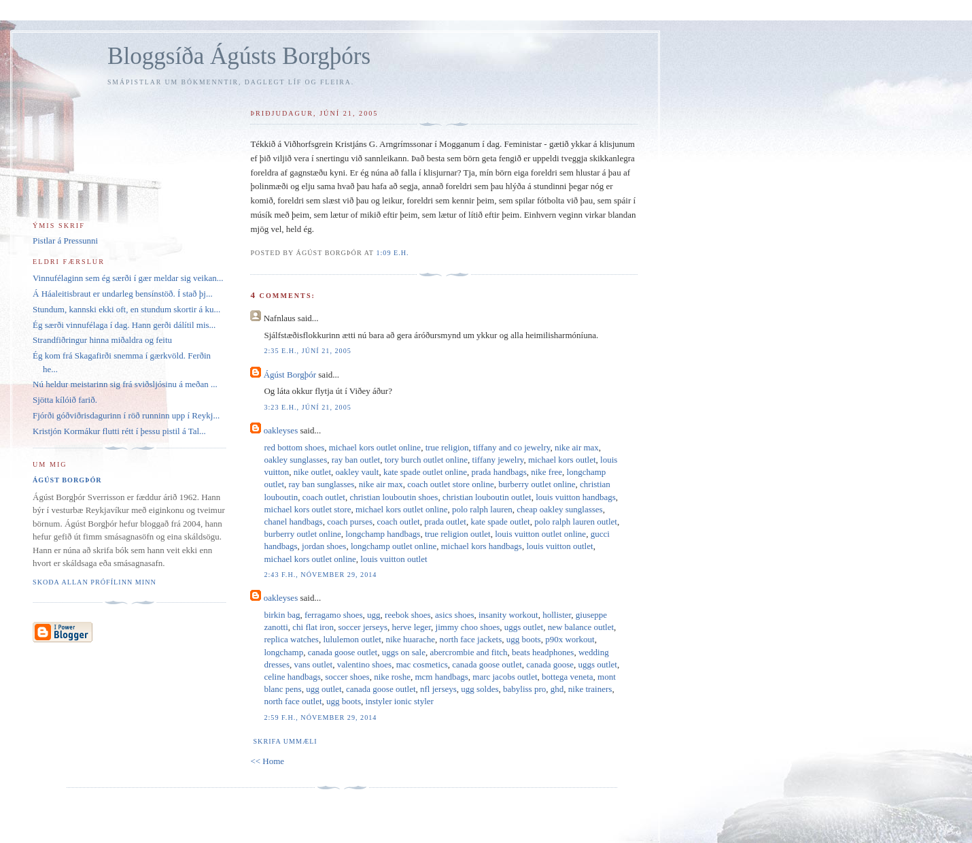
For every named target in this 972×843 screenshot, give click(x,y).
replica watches (291, 639)
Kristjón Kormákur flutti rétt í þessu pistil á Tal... (119, 431)
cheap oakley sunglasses (559, 509)
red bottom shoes (294, 447)
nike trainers (590, 689)
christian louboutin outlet (487, 497)
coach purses (349, 521)
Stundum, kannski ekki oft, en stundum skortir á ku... (126, 309)
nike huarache (410, 639)
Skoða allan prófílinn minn (94, 582)
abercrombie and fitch (468, 652)
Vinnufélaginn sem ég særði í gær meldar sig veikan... (128, 278)
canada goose (550, 664)
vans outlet (313, 664)
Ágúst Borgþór (290, 374)
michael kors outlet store (307, 509)
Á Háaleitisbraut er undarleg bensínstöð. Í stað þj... (123, 293)
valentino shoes (364, 664)
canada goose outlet (343, 652)
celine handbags (292, 677)
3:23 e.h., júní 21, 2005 (307, 407)
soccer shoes (347, 677)
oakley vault (357, 472)
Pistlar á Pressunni (65, 240)
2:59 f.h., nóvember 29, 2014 (320, 717)
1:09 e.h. (392, 253)
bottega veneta (567, 677)
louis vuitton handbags (576, 497)
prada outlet (445, 521)
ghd (557, 689)
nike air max (577, 447)
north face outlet (293, 701)
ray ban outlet (356, 459)
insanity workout (508, 615)
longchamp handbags (382, 534)
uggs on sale (404, 652)
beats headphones (543, 652)
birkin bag (282, 615)
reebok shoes (408, 615)
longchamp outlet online (393, 546)
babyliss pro (524, 689)
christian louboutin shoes (393, 497)
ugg (374, 615)
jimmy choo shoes (468, 627)
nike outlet (312, 472)
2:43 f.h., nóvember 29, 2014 (320, 574)
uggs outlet (523, 627)
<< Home (267, 761)
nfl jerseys (438, 689)
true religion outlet (458, 534)
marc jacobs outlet (504, 677)
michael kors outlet (562, 459)
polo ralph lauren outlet (575, 521)
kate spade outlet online (425, 472)
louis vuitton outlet (559, 546)
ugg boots (523, 639)
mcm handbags (441, 677)
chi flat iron (313, 627)
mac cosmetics (422, 664)
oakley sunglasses (295, 459)
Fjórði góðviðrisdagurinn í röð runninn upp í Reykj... (126, 415)
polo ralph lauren (482, 509)
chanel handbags (293, 521)
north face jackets (471, 639)
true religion (447, 447)
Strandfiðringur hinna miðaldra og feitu (102, 340)
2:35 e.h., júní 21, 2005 (307, 350)
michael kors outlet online (375, 447)
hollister (556, 615)
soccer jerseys (362, 627)
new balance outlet (581, 627)
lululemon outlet (352, 639)
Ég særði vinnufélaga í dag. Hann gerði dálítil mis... (124, 325)
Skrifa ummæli (285, 741)
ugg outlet (323, 689)
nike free (546, 472)
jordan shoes (324, 546)
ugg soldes (479, 689)
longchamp (283, 652)
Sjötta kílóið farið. (65, 400)
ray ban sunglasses (322, 484)
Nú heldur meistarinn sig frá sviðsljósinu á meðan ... (125, 384)
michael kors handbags (481, 546)
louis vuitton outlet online (540, 534)
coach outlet (323, 497)
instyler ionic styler (400, 701)
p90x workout (570, 639)
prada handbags (499, 472)
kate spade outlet (500, 521)
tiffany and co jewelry (511, 447)
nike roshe (392, 677)
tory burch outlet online (426, 459)
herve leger (412, 627)
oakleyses (281, 430)
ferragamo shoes (334, 615)
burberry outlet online (536, 484)
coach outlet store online (450, 484)
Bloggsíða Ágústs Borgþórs (238, 56)
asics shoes (454, 615)
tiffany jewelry (498, 459)
